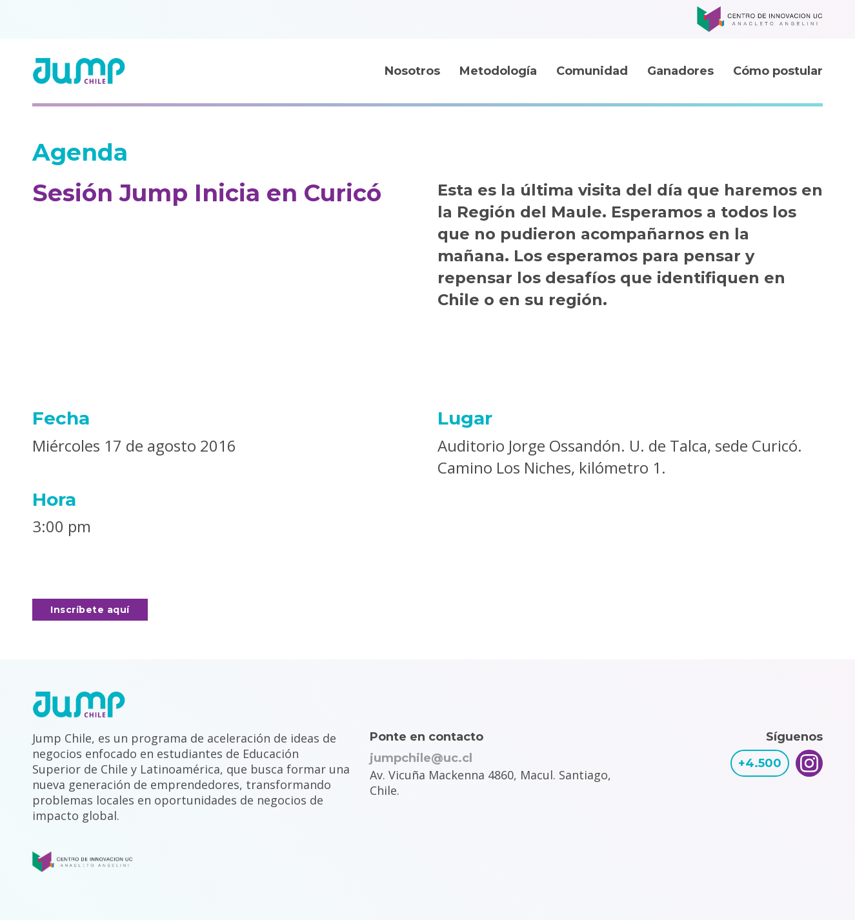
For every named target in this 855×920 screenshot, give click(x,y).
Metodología (498, 71)
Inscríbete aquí (90, 609)
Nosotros (412, 71)
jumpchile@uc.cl (421, 758)
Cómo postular (778, 71)
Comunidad (592, 71)
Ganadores (680, 71)
